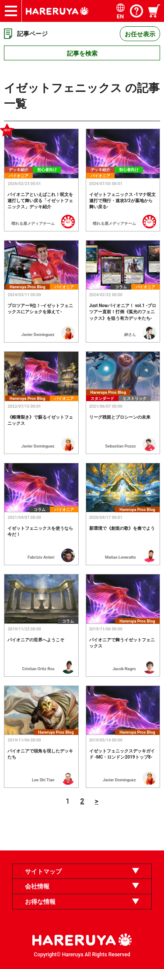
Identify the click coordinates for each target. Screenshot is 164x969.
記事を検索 (82, 53)
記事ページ (32, 33)
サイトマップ (43, 871)
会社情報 (37, 886)
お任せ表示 (140, 34)
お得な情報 (40, 901)
